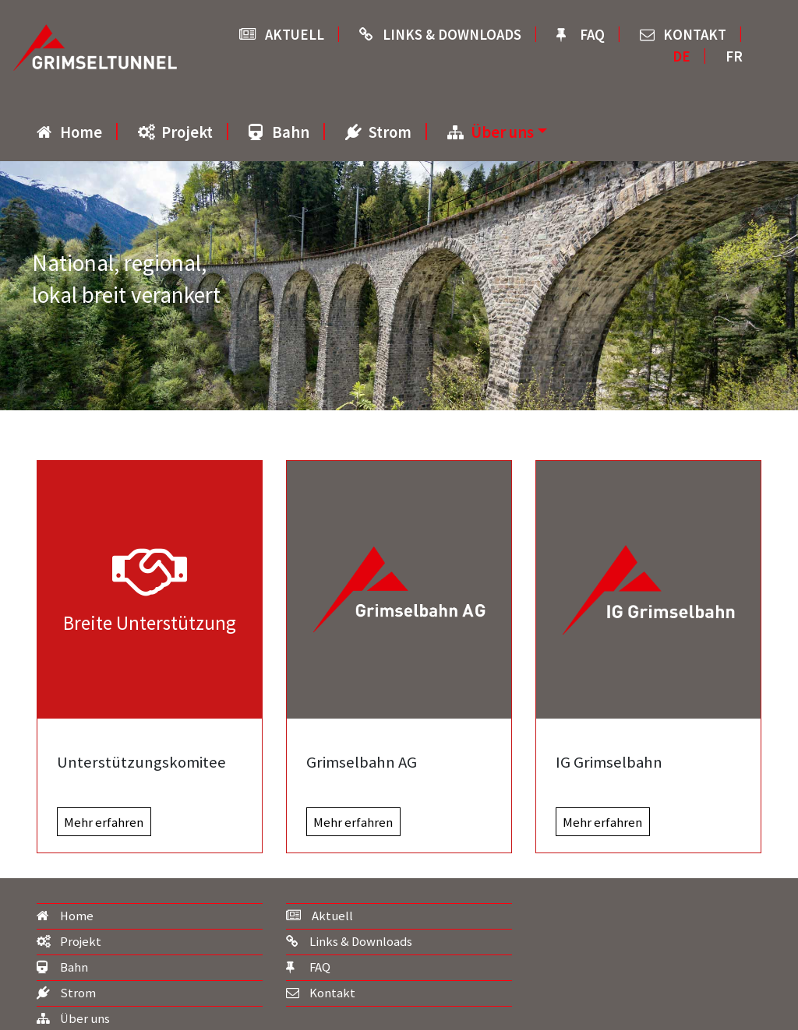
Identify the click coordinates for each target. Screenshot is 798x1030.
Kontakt (694, 35)
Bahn (290, 132)
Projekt (187, 132)
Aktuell (294, 35)
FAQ (592, 35)
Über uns (85, 1019)
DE (681, 56)
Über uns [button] (502, 132)
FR (734, 56)
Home (81, 132)
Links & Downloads (452, 35)
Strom (390, 132)
